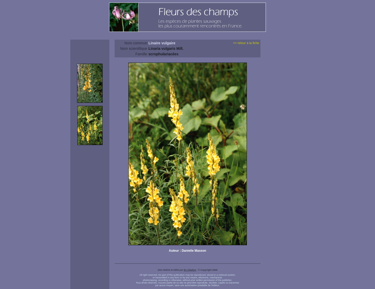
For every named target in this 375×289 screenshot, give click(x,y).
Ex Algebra (190, 270)
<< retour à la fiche (246, 43)
